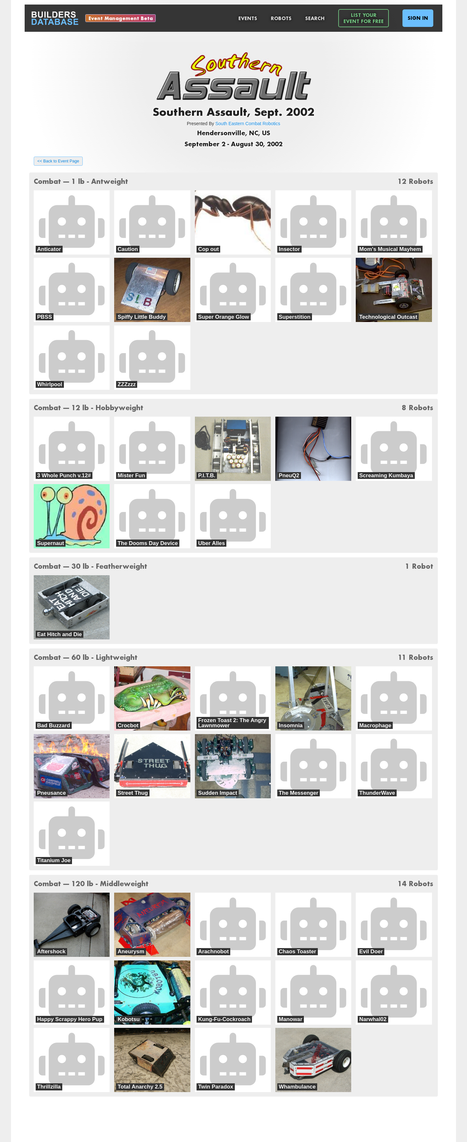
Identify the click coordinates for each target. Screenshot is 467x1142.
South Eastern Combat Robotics (247, 123)
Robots (281, 18)
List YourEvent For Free (363, 18)
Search (315, 18)
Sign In (418, 18)
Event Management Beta (121, 18)
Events (247, 18)
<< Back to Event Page (58, 161)
